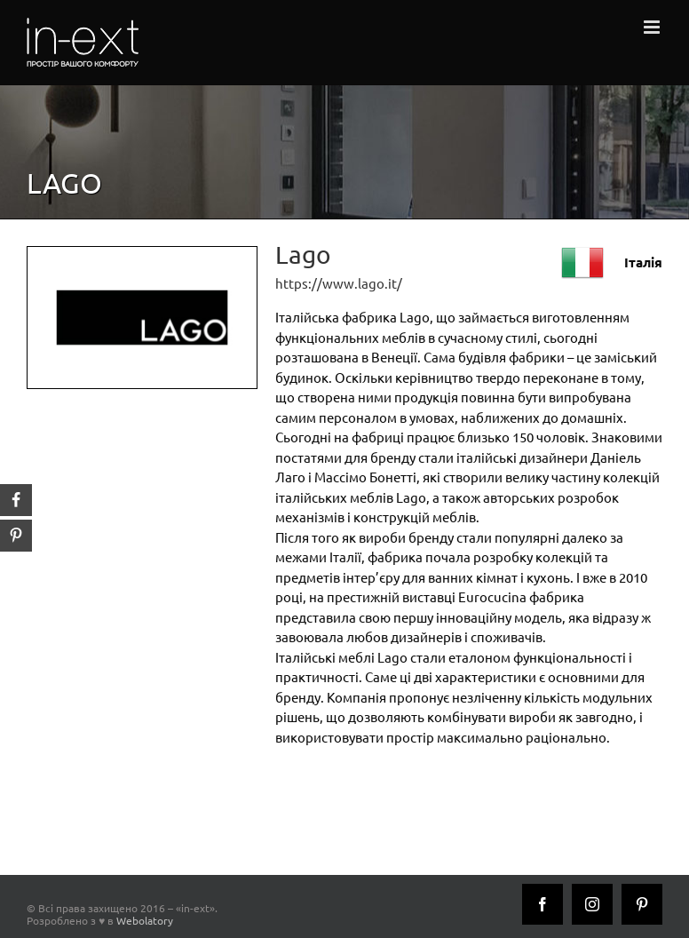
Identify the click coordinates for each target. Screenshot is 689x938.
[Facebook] (542, 904)
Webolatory (144, 920)
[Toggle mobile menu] (653, 27)
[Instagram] (592, 904)
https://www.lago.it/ (338, 282)
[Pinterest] (642, 904)
